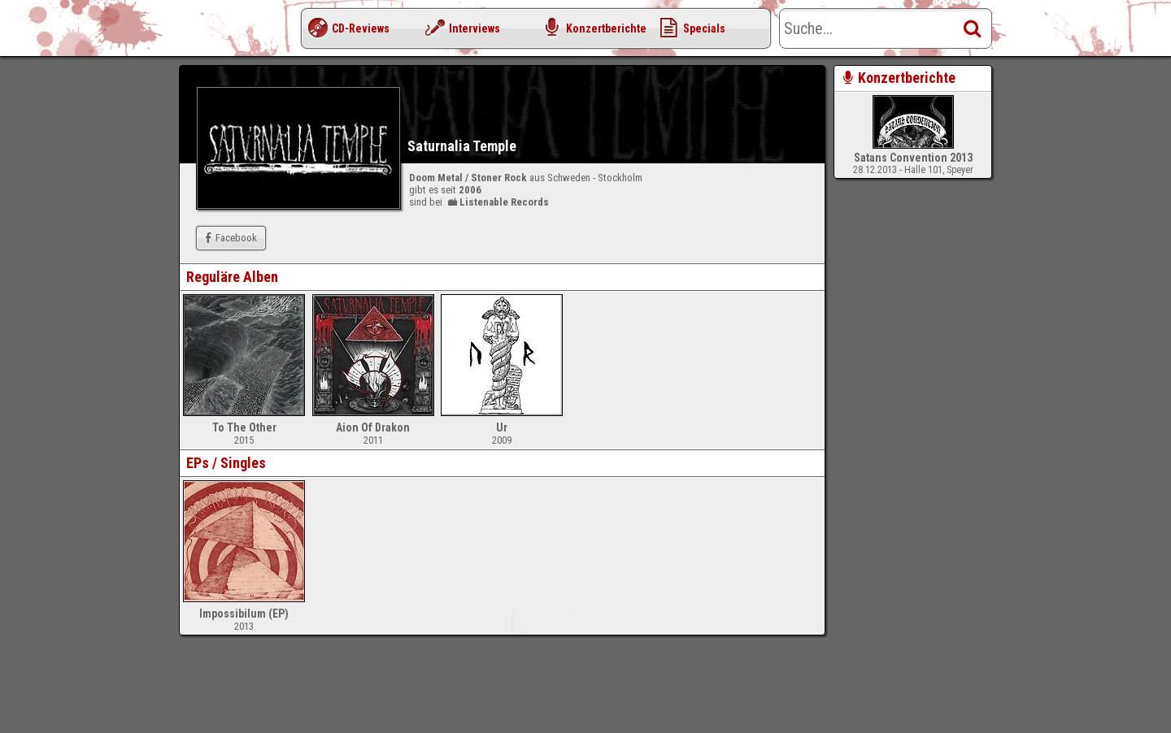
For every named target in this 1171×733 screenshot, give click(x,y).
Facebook (229, 238)
